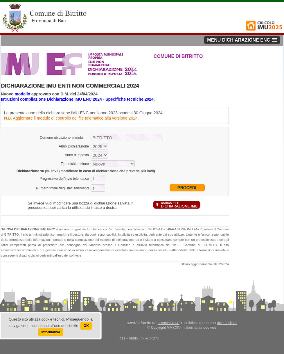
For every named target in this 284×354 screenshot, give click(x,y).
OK (86, 326)
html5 (133, 338)
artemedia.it (227, 323)
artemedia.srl (168, 323)
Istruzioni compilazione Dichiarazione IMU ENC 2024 (51, 99)
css (122, 338)
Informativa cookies (200, 327)
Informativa (50, 332)
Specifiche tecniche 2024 (129, 99)
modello (22, 94)
